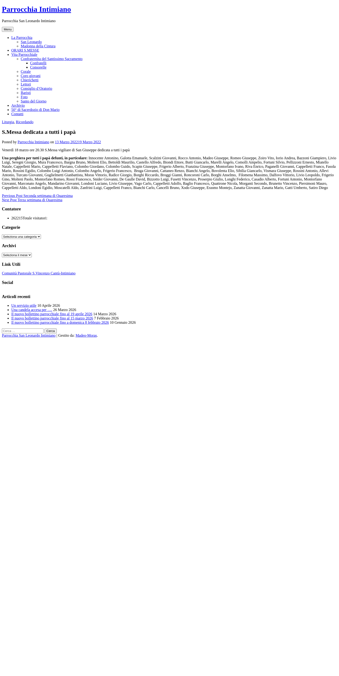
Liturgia (8, 122)
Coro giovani (30, 76)
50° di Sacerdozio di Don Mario (35, 110)
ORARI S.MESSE (25, 50)
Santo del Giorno (33, 101)
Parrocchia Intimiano (36, 9)
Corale (26, 72)
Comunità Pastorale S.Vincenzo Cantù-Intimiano (39, 273)
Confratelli (38, 63)
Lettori (26, 84)
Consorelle (38, 67)
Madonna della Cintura (38, 46)
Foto (24, 97)
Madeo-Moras (86, 335)
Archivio (18, 105)
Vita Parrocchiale (24, 55)
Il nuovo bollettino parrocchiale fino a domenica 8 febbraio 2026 (60, 322)
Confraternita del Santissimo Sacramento (52, 59)
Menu (8, 29)
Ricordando (24, 122)
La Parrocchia (21, 38)
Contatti (17, 114)
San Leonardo (31, 42)
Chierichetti (30, 80)
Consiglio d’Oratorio (36, 88)
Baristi (26, 93)
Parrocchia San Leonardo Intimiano (29, 335)
